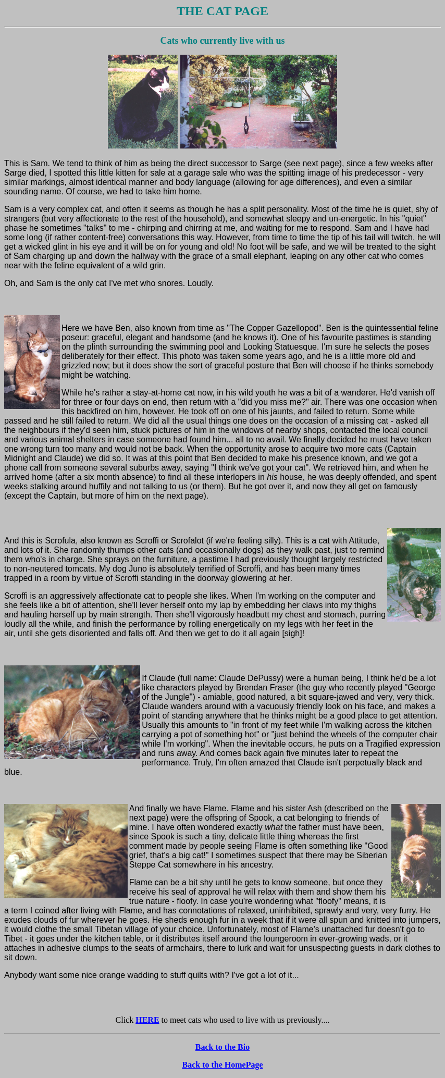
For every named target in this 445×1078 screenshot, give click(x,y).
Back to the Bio (222, 1047)
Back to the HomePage (222, 1064)
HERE (147, 1019)
